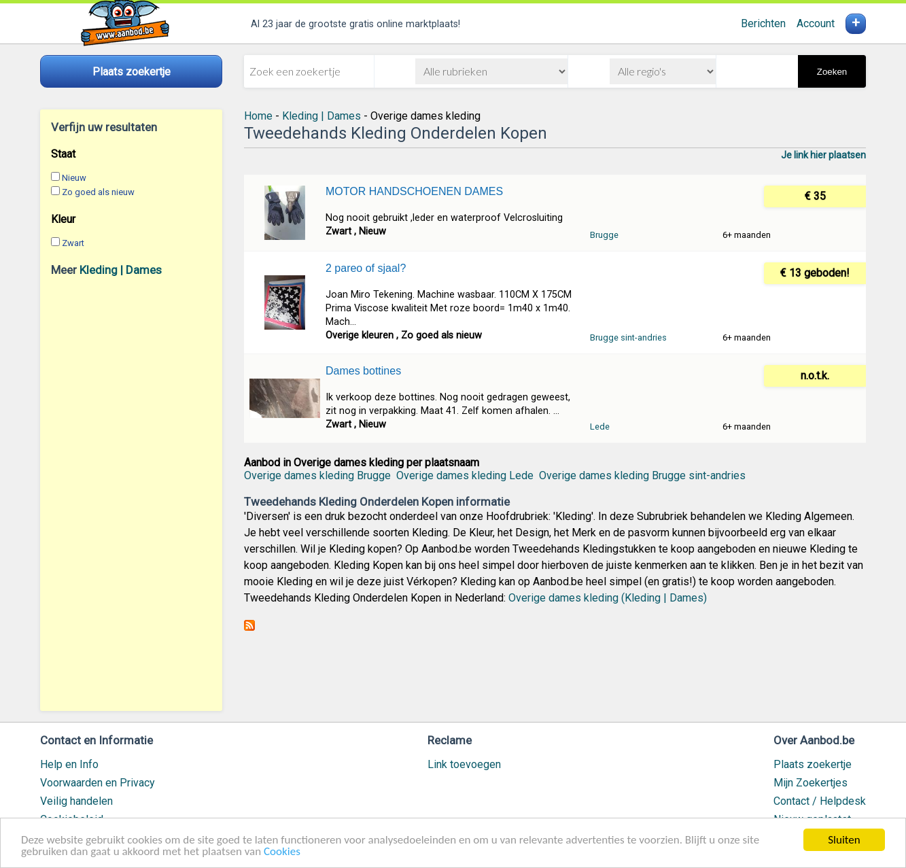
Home (258, 115)
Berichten (763, 23)
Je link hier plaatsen (823, 155)
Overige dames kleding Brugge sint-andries (642, 475)
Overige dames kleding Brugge (317, 475)
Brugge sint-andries (628, 337)
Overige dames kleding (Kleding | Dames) (607, 597)
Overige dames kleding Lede (465, 475)
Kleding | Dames (121, 270)
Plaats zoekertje (812, 764)
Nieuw (74, 178)
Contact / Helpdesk (819, 801)
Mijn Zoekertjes (810, 782)
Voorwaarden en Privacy (97, 782)
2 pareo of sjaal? (366, 268)
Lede (600, 426)
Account (816, 23)
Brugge (604, 235)
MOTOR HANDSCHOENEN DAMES (414, 191)
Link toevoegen (464, 764)
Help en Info (69, 764)
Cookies (282, 852)
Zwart (73, 243)
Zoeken (832, 72)
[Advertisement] (131, 493)
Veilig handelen (76, 801)
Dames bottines (363, 371)
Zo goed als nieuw (98, 192)
